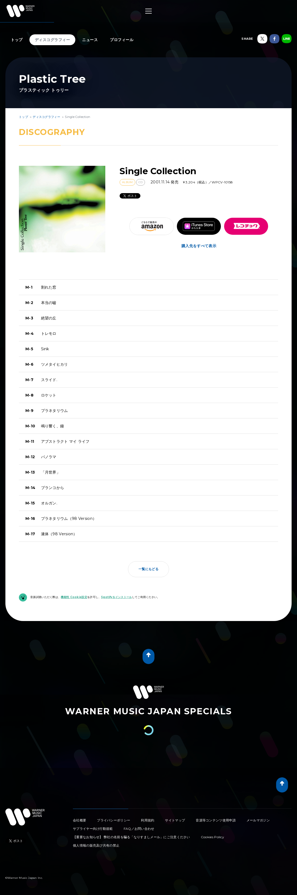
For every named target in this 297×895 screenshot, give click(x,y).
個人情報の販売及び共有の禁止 (96, 845)
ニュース (90, 39)
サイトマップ (175, 820)
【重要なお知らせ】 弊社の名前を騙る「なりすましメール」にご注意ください (131, 837)
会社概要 (79, 820)
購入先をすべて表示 (198, 245)
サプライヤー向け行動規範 (93, 829)
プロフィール (121, 39)
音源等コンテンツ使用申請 (216, 820)
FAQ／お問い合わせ (139, 829)
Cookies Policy (212, 837)
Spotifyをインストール (116, 597)
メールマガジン (258, 820)
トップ (17, 39)
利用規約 (147, 820)
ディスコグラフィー (52, 39)
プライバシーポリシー (113, 820)
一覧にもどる (148, 569)
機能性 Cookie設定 (74, 597)
